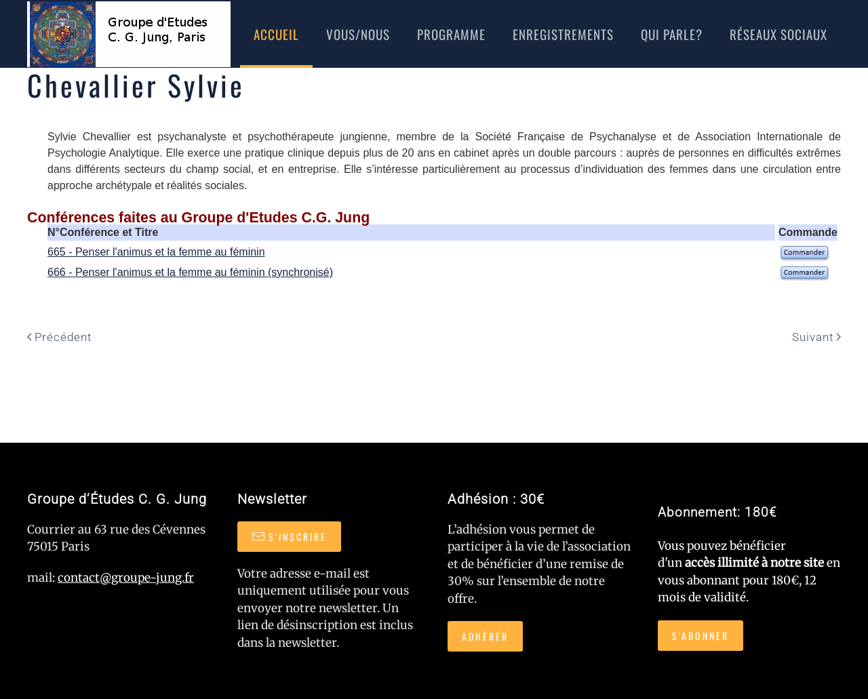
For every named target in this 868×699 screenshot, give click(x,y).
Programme (451, 33)
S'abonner (700, 635)
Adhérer (485, 636)
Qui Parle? (672, 33)
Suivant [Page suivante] (816, 337)
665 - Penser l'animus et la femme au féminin (156, 252)
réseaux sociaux (778, 33)
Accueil (276, 33)
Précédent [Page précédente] (59, 337)
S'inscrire (289, 537)
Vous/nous (358, 33)
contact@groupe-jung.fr (126, 577)
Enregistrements (563, 33)
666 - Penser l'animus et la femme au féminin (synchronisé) (190, 272)
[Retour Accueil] (129, 34)
